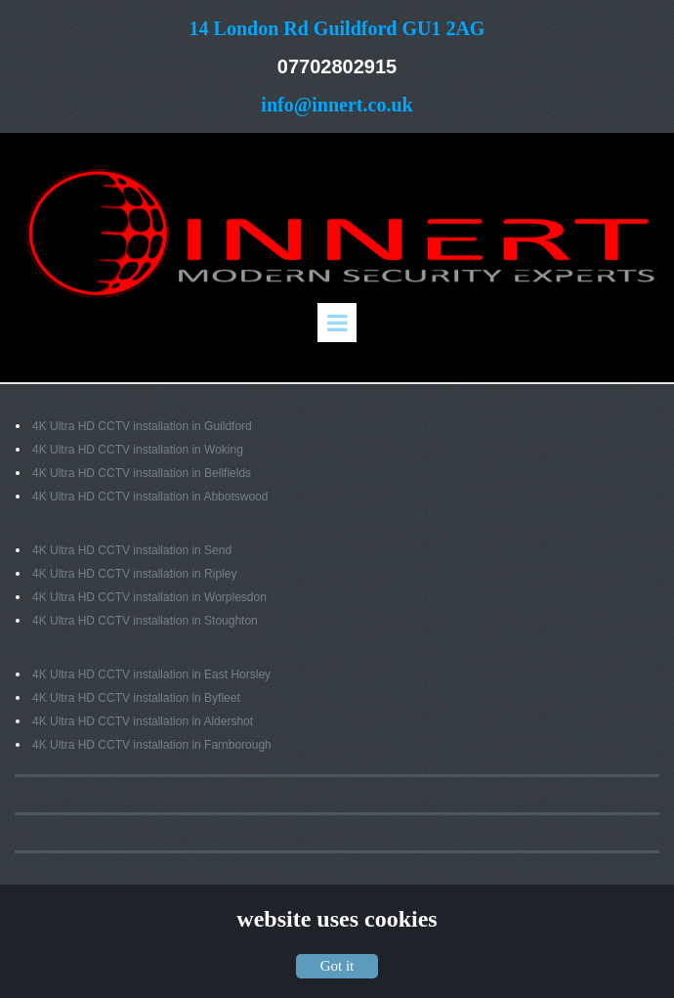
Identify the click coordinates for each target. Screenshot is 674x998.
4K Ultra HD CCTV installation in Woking (137, 449)
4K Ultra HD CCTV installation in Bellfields (141, 473)
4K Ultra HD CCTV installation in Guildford (142, 426)
